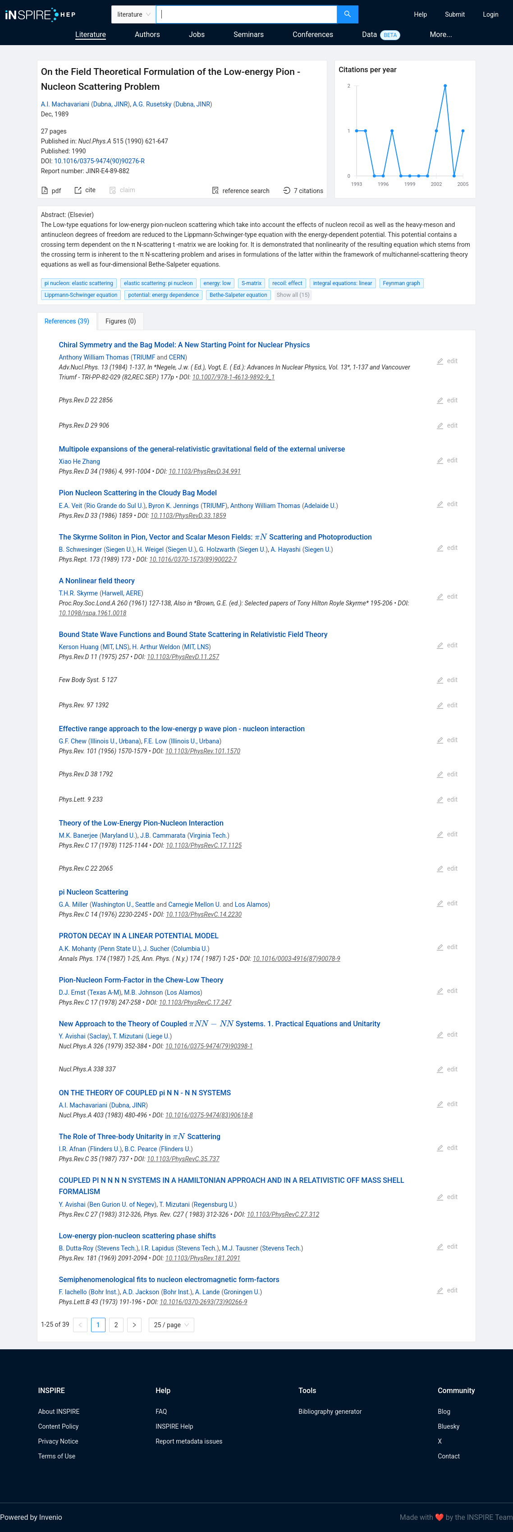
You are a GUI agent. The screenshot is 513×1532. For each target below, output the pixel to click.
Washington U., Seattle (123, 904)
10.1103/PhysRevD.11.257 (183, 656)
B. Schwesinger (80, 549)
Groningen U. (242, 1292)
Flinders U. (105, 1149)
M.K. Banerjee (78, 835)
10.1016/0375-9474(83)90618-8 (209, 1115)
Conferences (313, 34)
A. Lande (207, 1292)
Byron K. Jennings (173, 505)
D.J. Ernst (72, 992)
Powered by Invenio (31, 1517)
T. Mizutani (128, 1036)
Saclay (98, 1036)
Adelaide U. (320, 505)
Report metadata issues (189, 1441)
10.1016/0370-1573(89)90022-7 (193, 559)
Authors (147, 34)
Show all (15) (293, 294)
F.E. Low (155, 741)
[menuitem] (420, 14)
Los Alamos (251, 904)
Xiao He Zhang (79, 461)
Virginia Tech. (208, 835)
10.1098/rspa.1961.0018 (92, 613)
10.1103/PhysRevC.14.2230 (204, 914)
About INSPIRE (58, 1411)
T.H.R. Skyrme (78, 593)
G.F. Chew (72, 741)
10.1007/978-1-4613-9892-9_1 (233, 377)
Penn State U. (119, 948)
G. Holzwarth (217, 549)
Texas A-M (104, 992)
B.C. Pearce (141, 1149)
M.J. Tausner (240, 1248)
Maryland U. (118, 835)
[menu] (437, 14)
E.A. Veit (70, 505)
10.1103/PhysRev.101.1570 (202, 751)
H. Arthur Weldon (156, 647)
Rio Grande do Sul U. (114, 505)
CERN (177, 357)
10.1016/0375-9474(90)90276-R (99, 161)
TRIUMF (144, 357)
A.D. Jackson (141, 1292)
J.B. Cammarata (162, 835)
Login (491, 14)
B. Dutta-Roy (76, 1248)
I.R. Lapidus (157, 1248)
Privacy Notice (58, 1441)
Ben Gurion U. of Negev (121, 1204)
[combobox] (247, 14)
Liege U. (158, 1036)
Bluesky (448, 1426)
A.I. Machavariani (65, 104)
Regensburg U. (214, 1204)
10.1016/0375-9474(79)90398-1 (209, 1046)
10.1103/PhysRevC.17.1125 (204, 845)
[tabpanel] (256, 836)
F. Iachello (73, 1292)
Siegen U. (119, 549)
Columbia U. (190, 948)
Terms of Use (56, 1456)
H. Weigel (150, 549)
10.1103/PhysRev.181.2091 (202, 1258)
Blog (444, 1411)
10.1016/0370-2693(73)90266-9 (203, 1302)
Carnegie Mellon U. (194, 904)
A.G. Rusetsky (152, 104)
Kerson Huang (78, 647)
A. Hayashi (285, 549)
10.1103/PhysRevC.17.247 (195, 1002)
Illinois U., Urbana (115, 741)
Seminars (249, 34)
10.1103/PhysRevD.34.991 (205, 471)
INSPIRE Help (174, 1426)
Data (369, 34)
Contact (449, 1456)
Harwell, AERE (121, 593)
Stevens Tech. (116, 1248)
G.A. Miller (73, 904)
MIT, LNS (114, 647)
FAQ (161, 1411)
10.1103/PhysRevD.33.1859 (188, 515)
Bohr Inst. (104, 1292)
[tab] (67, 321)
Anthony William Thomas (93, 357)
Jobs (197, 34)
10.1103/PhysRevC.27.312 (283, 1214)
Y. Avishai (72, 1036)
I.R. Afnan (72, 1149)
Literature (90, 34)
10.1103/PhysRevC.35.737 (183, 1159)
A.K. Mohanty (77, 948)
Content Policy (58, 1426)
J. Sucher (156, 948)
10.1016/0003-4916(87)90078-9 (296, 958)
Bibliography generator (330, 1411)
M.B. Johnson (143, 992)
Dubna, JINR (110, 104)
